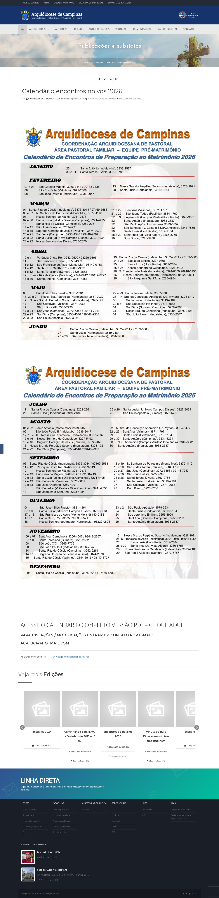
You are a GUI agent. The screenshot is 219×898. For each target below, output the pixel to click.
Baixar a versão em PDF (34, 657)
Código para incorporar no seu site (70, 657)
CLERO (79, 29)
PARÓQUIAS (62, 29)
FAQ (143, 815)
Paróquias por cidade (61, 815)
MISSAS (46, 3)
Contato (85, 810)
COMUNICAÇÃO (143, 29)
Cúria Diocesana (29, 810)
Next (196, 727)
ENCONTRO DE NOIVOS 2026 (119, 3)
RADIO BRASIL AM (167, 29)
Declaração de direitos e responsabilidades (181, 817)
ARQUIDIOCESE (39, 29)
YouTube (115, 815)
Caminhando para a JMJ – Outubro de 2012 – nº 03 (80, 736)
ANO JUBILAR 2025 (99, 29)
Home (85, 62)
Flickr (114, 810)
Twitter (114, 826)
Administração (29, 815)
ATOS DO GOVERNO (31, 3)
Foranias (26, 832)
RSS (113, 832)
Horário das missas (60, 832)
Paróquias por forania (61, 821)
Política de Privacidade (180, 810)
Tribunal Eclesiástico (31, 821)
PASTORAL (121, 29)
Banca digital (97, 62)
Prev (22, 727)
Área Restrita (146, 810)
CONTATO (188, 29)
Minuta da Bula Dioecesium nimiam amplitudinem (156, 736)
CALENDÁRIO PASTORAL (64, 3)
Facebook (116, 821)
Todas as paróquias (60, 810)
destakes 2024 (42, 731)
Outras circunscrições (61, 826)
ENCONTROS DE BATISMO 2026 (91, 3)
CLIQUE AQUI (165, 625)
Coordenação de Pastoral (33, 826)
